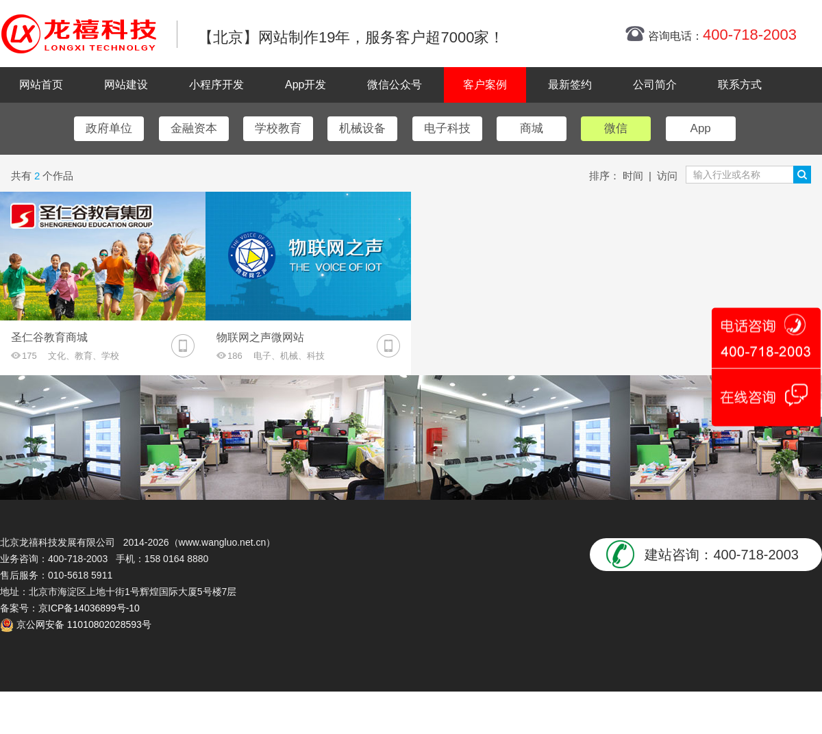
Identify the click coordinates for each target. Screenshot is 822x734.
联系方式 (740, 84)
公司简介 (655, 84)
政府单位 (109, 128)
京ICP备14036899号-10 (89, 608)
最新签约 (570, 84)
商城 (531, 128)
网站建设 (126, 84)
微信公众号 (394, 84)
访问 (667, 175)
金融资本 (194, 128)
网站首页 (41, 84)
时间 (633, 175)
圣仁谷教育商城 (49, 337)
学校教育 (278, 128)
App (700, 128)
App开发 (305, 84)
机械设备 (362, 128)
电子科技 (447, 128)
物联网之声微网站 (260, 337)
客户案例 (485, 84)
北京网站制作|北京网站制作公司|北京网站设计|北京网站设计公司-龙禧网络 (79, 33)
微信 (615, 128)
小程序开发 (216, 84)
